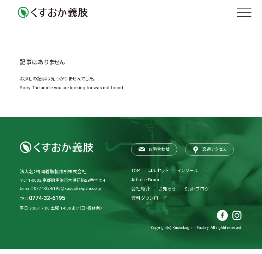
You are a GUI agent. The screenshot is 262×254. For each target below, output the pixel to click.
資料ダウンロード (149, 198)
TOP (135, 170)
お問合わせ (154, 149)
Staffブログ (197, 189)
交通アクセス (209, 149)
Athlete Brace (146, 179)
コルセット (158, 170)
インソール (188, 170)
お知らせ (167, 189)
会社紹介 (140, 189)
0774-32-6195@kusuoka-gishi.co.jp (67, 188)
